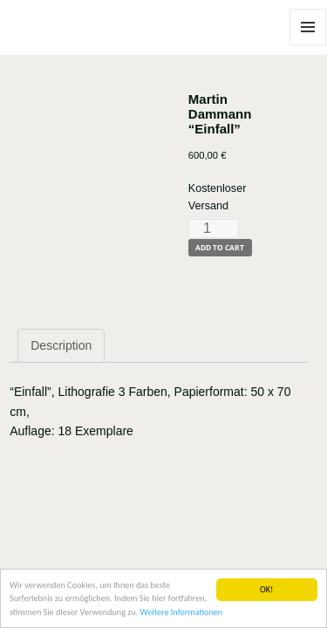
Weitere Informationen (181, 612)
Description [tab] (61, 345)
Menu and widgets (308, 44)
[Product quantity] (213, 228)
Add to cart (219, 247)
